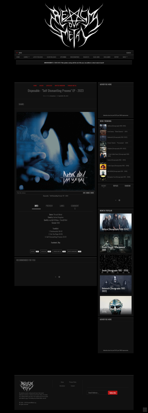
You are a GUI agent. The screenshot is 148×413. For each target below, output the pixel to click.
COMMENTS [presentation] (75, 207)
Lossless (49, 85)
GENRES (26, 57)
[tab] (36, 207)
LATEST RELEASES (38, 57)
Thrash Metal (72, 85)
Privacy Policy (72, 382)
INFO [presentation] (36, 205)
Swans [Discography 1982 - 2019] (117, 160)
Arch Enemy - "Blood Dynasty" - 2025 (117, 131)
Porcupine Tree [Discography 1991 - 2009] (119, 177)
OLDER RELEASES (51, 57)
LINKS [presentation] (62, 205)
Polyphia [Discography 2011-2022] (117, 148)
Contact (73, 386)
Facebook (54, 242)
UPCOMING (63, 57)
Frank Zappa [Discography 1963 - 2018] (118, 165)
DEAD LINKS (96, 57)
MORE (125, 57)
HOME (18, 57)
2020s (41, 85)
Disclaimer (62, 386)
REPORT (116, 57)
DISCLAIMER (107, 57)
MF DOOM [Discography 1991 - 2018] (117, 171)
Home (35, 85)
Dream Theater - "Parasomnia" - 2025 (118, 143)
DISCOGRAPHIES (74, 57)
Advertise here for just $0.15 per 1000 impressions (115, 115)
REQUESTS (86, 57)
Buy (59, 242)
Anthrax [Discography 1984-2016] (117, 126)
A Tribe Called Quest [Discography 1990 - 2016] (119, 155)
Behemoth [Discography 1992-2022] (117, 137)
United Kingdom (60, 85)
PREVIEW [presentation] (49, 205)
